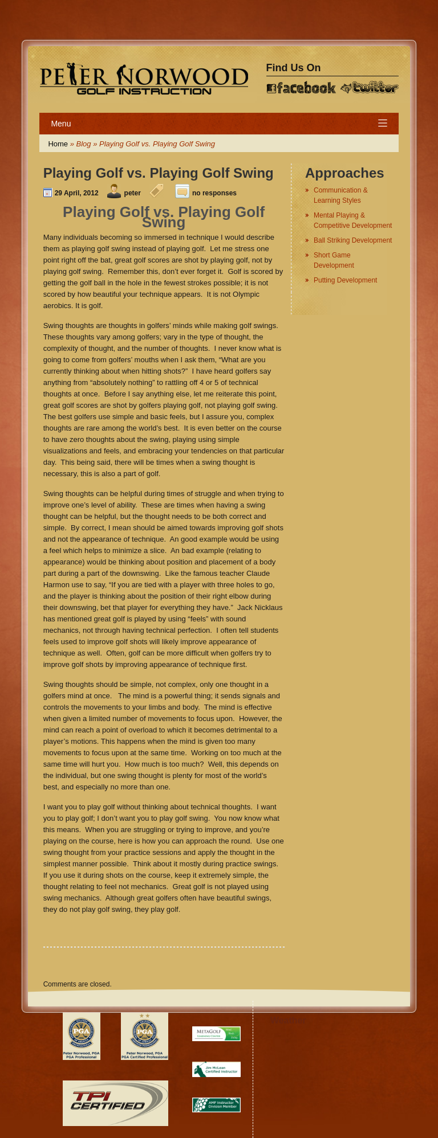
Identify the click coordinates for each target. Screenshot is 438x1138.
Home (58, 144)
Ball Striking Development (353, 240)
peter (132, 193)
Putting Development (345, 280)
